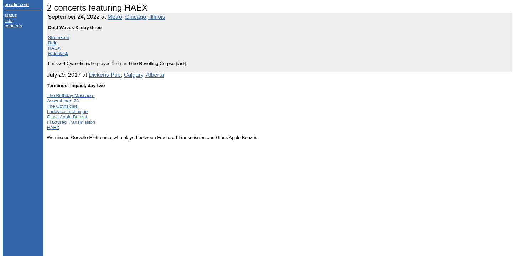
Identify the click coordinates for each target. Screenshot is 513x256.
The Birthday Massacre (71, 95)
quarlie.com (16, 4)
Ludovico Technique (67, 111)
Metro (115, 17)
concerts (13, 25)
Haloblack (58, 53)
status (11, 15)
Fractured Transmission (71, 122)
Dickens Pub (105, 75)
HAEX (54, 48)
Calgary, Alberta (144, 75)
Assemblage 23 (63, 100)
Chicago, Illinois (145, 17)
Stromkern (58, 37)
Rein (53, 43)
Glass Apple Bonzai (67, 116)
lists (8, 20)
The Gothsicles (62, 106)
